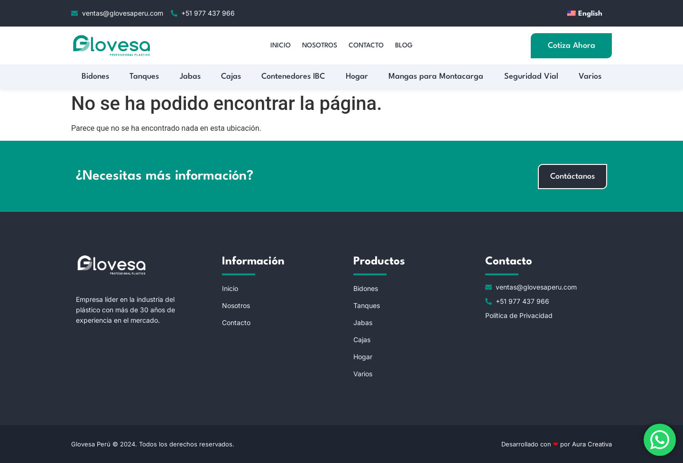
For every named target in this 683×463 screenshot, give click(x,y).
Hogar (357, 77)
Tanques (144, 77)
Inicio (280, 45)
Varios (590, 77)
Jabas (190, 77)
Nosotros (319, 45)
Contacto (366, 45)
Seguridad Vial (531, 77)
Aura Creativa (591, 444)
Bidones (95, 77)
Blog (404, 45)
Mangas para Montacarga (435, 77)
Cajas (231, 77)
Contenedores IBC (293, 77)
